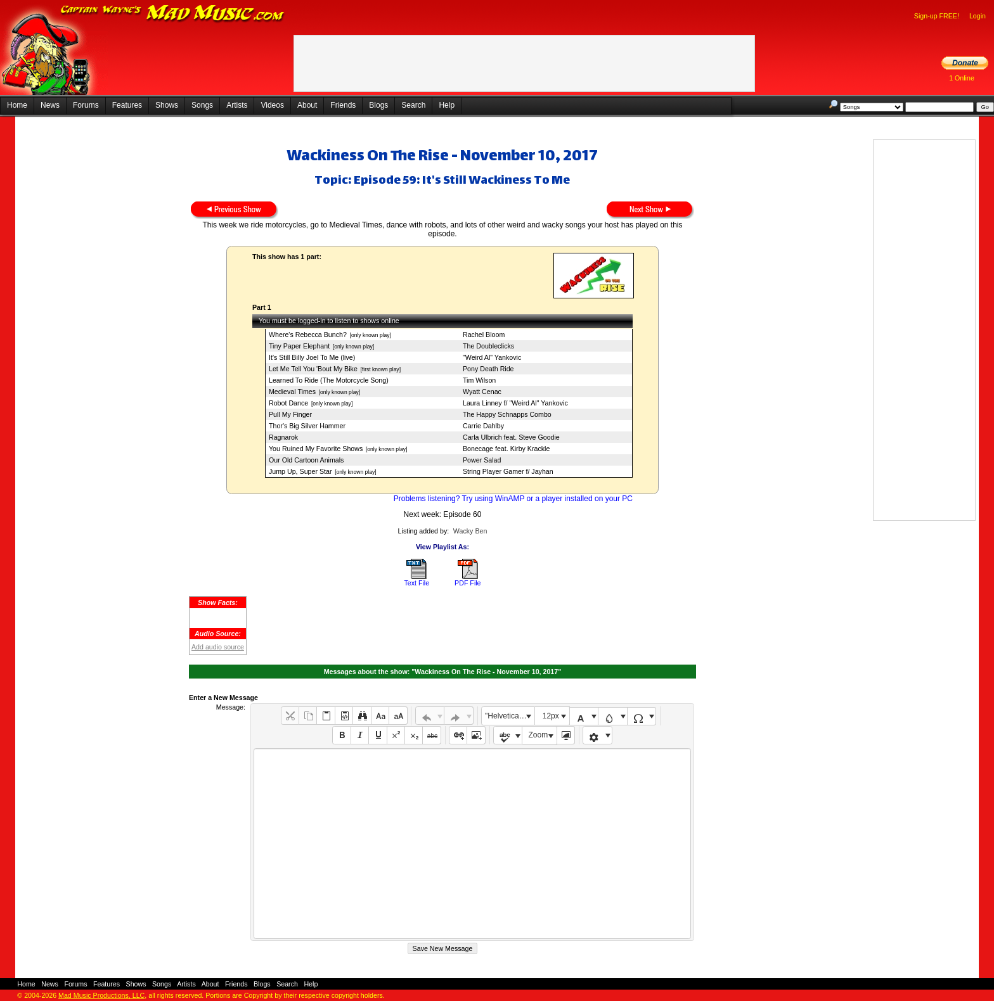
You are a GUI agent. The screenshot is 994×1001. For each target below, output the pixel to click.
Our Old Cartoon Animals (306, 460)
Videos (272, 105)
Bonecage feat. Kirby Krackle (506, 448)
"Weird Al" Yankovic (492, 357)
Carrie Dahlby (483, 426)
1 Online (961, 78)
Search (413, 105)
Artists (236, 105)
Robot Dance (288, 403)
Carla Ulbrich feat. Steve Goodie (511, 437)
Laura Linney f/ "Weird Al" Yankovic (515, 403)
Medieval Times (292, 391)
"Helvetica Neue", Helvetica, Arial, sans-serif (509, 715)
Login (977, 16)
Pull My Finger (290, 414)
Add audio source (217, 647)
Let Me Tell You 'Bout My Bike (313, 369)
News (50, 105)
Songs (202, 105)
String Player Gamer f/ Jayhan (508, 471)
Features (127, 105)
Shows (166, 105)
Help (447, 105)
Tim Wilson (479, 380)
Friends (343, 105)
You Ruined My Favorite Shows (316, 448)
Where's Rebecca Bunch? (308, 334)
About (307, 105)
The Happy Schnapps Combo (507, 414)
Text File (416, 583)
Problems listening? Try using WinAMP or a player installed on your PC (513, 498)
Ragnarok (283, 437)
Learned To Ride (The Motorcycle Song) (329, 380)
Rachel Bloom (484, 334)
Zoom (538, 734)
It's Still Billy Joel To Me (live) (312, 357)
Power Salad (482, 460)
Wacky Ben (470, 531)
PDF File (468, 583)
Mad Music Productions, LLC (101, 995)
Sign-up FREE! (936, 16)
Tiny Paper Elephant (299, 346)
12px (551, 715)
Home (17, 105)
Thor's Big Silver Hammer (307, 426)
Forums (86, 105)
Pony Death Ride (488, 369)
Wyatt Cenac (482, 391)
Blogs (378, 105)
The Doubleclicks (488, 346)
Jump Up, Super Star (300, 471)
